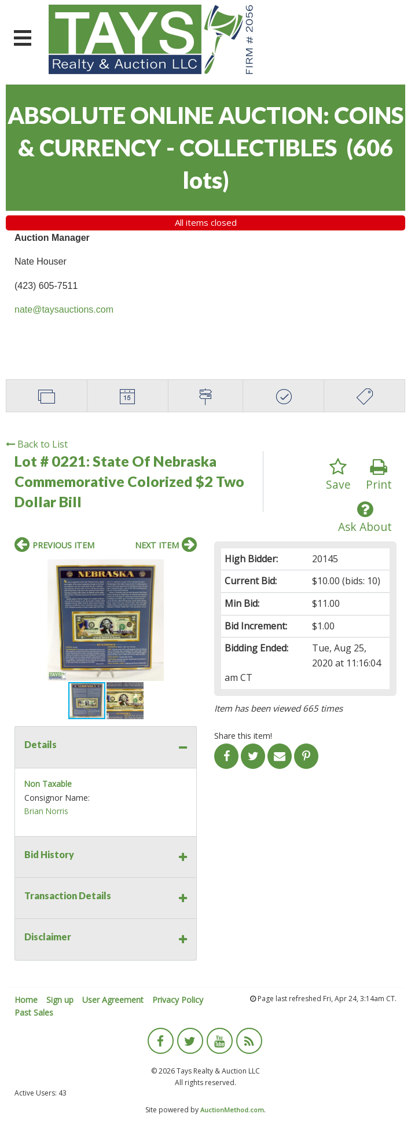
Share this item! (243, 735)
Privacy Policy (177, 999)
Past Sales (33, 1012)
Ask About (365, 517)
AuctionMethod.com (232, 1109)
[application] (408, 1118)
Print (379, 475)
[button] (186, 569)
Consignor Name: (57, 797)
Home (26, 999)
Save (338, 475)
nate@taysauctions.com (63, 309)
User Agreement (113, 999)
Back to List (37, 444)
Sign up (60, 999)
